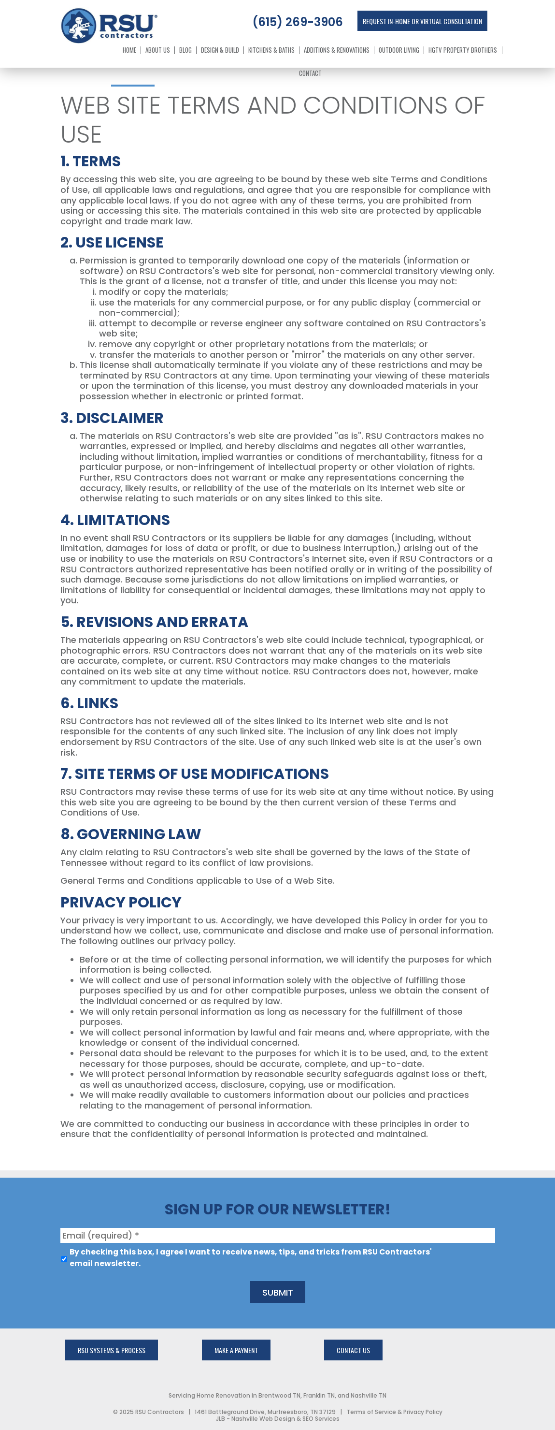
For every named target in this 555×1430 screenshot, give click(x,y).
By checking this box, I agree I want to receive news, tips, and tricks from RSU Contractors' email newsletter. (251, 1257)
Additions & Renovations (337, 50)
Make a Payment (236, 1350)
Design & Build (220, 50)
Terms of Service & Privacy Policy (394, 1412)
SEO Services (321, 1419)
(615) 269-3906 (297, 22)
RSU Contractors (159, 1412)
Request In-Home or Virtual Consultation (422, 21)
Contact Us (353, 1350)
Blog (185, 50)
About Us (157, 50)
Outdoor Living (399, 50)
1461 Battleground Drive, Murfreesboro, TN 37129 (265, 1412)
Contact (310, 73)
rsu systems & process (111, 1350)
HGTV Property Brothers (462, 50)
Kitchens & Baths (271, 50)
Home (129, 50)
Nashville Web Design (263, 1419)
